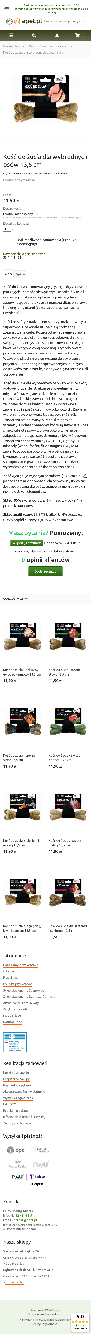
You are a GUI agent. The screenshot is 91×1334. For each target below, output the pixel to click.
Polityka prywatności (17, 984)
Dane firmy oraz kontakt (20, 965)
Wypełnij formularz (27, 543)
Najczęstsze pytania (17, 1085)
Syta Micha (27, 180)
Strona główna (13, 46)
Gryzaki (63, 46)
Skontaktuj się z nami (20, 1229)
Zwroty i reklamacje (17, 1123)
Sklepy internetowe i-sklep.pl (45, 1312)
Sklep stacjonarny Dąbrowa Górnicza (29, 996)
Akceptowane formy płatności (24, 1091)
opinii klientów (46, 559)
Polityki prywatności (45, 1324)
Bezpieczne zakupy (16, 1079)
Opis (8, 273)
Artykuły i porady (15, 1009)
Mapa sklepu (12, 1015)
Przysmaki (46, 46)
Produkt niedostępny (18, 214)
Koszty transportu (16, 1072)
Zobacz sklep (14, 1263)
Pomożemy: (45, 532)
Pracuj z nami (12, 977)
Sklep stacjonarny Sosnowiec (23, 990)
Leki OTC (9, 1104)
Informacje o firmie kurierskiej (24, 1117)
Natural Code (12, 1022)
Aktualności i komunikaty (21, 1003)
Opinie (20, 274)
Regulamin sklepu (15, 1110)
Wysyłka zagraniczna (18, 1098)
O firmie (8, 971)
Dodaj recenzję (45, 571)
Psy (31, 46)
